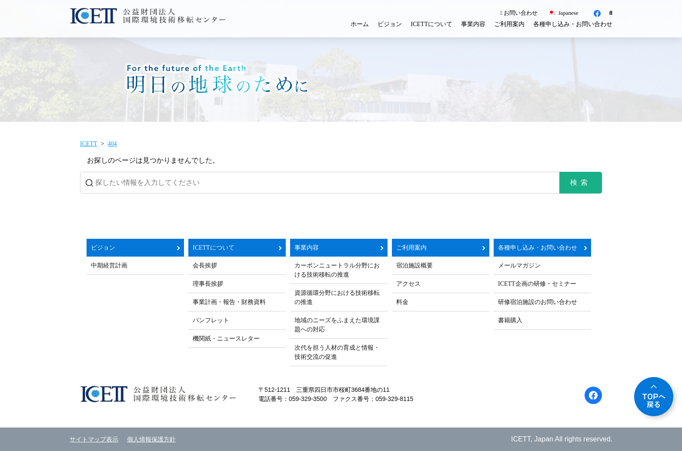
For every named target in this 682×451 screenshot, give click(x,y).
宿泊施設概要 (414, 265)
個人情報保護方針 (151, 439)
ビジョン (390, 24)
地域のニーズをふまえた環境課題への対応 (337, 325)
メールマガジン (519, 265)
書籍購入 (510, 320)
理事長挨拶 (208, 284)
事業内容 (473, 24)
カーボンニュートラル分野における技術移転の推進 (337, 270)
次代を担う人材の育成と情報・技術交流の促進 (337, 352)
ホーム (360, 24)
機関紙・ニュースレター (226, 338)
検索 (580, 182)
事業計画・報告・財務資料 (229, 302)
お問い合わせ (519, 13)
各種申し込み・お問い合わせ (572, 24)
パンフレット (211, 320)
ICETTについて (431, 24)
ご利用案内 (509, 24)
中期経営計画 (109, 265)
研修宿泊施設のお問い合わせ (537, 302)
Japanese (563, 13)
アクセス (408, 284)
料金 (402, 302)
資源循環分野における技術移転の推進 (337, 297)
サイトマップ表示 (94, 439)
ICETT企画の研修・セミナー (537, 284)
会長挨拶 (205, 265)
